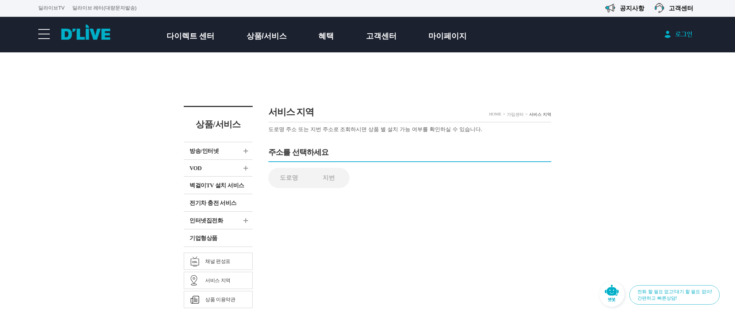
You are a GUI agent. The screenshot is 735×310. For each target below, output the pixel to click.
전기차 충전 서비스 (213, 203)
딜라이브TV (51, 8)
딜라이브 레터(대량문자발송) (104, 8)
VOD (195, 168)
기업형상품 (203, 238)
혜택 (326, 36)
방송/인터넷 (204, 151)
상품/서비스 (267, 36)
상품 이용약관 (220, 299)
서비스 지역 (217, 280)
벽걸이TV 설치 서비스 (216, 185)
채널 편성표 (217, 261)
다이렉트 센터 (191, 36)
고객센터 (381, 36)
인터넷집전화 (206, 220)
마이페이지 (447, 36)
